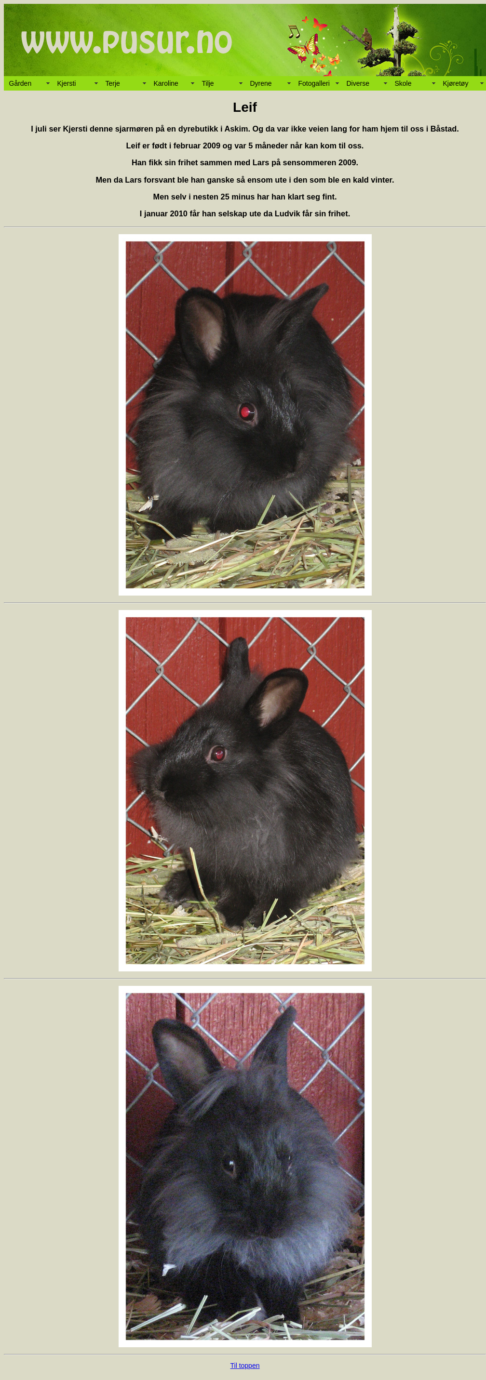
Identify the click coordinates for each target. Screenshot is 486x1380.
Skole (403, 83)
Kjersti (66, 83)
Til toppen (245, 1365)
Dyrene (261, 83)
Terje (113, 83)
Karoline (166, 83)
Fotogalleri (314, 83)
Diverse (358, 83)
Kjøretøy (456, 83)
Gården (20, 83)
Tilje (208, 83)
